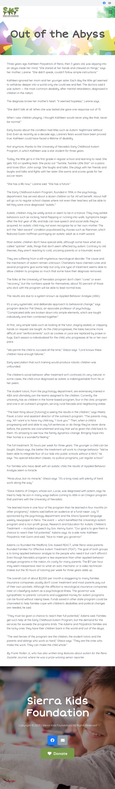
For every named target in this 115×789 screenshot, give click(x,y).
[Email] (109, 3)
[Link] (11, 12)
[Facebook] (104, 3)
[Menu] (111, 12)
